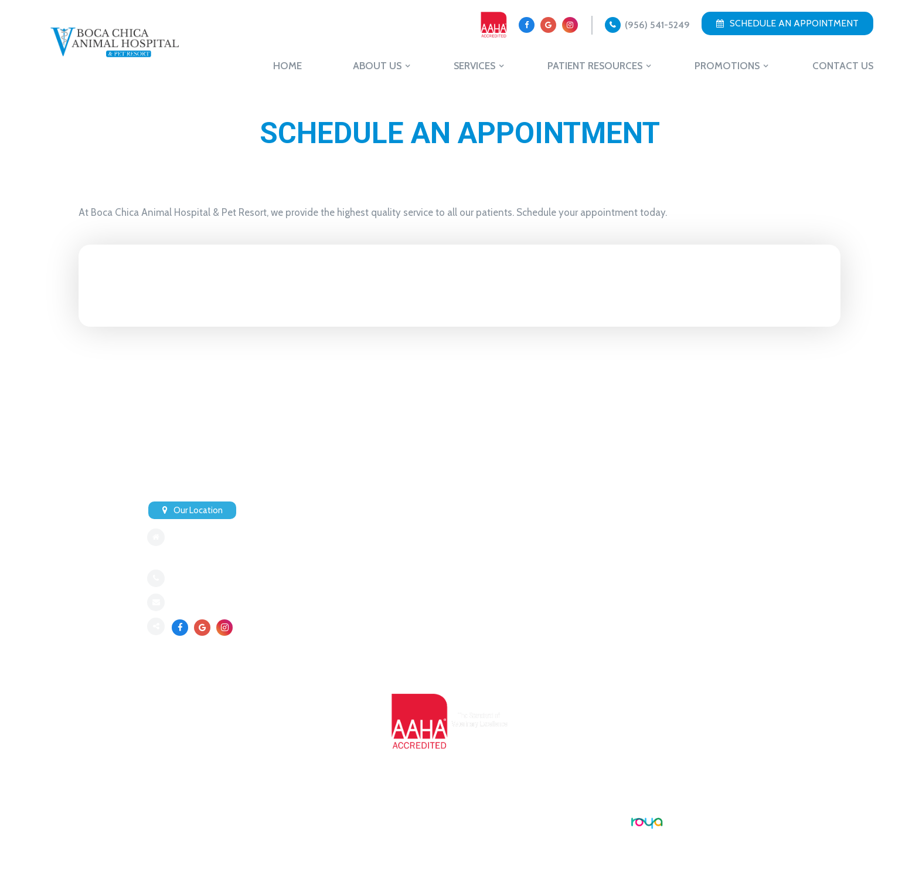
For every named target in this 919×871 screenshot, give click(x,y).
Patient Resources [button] (594, 66)
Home (287, 66)
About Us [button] (377, 66)
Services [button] (474, 66)
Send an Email (199, 603)
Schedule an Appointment (787, 23)
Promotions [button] (727, 66)
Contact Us (842, 66)
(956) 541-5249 (657, 24)
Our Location (198, 510)
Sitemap (163, 821)
